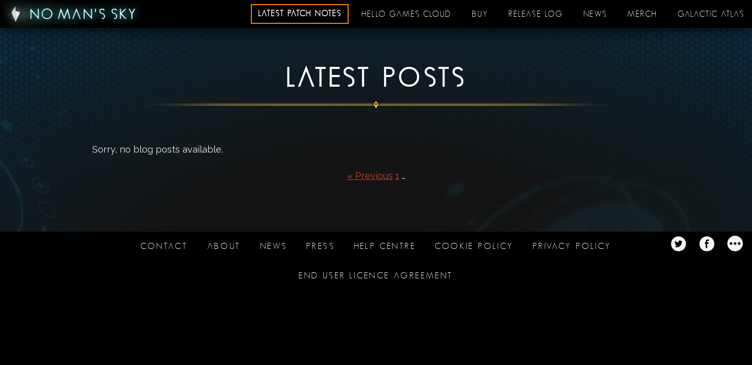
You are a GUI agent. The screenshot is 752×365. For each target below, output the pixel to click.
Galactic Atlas (711, 14)
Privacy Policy (572, 246)
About (224, 246)
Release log (535, 14)
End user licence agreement (375, 275)
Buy (480, 14)
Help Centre (385, 246)
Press (320, 246)
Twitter (678, 244)
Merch (642, 14)
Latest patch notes (300, 13)
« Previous (370, 175)
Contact (164, 246)
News (595, 14)
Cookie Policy (474, 246)
